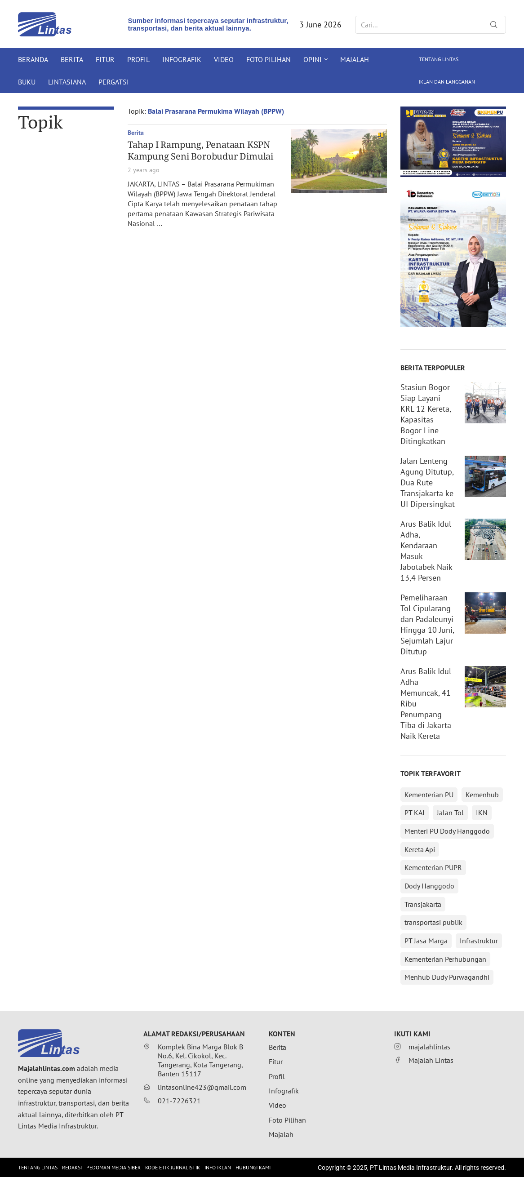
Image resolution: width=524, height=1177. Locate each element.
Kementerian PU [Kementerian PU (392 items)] (428, 794)
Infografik (181, 59)
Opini (312, 59)
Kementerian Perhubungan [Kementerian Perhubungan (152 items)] (445, 959)
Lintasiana (67, 81)
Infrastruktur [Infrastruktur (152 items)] (479, 940)
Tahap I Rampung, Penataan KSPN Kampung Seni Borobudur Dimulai (200, 150)
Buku (27, 81)
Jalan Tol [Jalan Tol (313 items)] (450, 812)
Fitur (105, 59)
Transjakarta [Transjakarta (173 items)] (422, 904)
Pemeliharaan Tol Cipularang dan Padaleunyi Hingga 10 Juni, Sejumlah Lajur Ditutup (427, 624)
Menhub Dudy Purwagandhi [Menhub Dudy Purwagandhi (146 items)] (446, 977)
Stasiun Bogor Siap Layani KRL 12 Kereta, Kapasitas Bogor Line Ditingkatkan (425, 414)
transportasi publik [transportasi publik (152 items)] (433, 922)
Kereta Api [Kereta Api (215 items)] (419, 849)
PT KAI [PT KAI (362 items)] (414, 812)
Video (224, 59)
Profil (138, 59)
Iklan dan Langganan (447, 81)
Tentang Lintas (438, 59)
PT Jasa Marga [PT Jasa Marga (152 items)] (426, 940)
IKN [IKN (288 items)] (482, 812)
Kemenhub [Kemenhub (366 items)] (482, 794)
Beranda (33, 59)
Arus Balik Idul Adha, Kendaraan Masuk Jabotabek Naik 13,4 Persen (426, 551)
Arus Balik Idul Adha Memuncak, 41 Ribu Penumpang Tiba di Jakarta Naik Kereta (425, 703)
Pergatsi (113, 81)
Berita (72, 59)
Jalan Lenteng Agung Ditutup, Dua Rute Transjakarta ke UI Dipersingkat (427, 482)
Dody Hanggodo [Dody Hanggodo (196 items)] (429, 885)
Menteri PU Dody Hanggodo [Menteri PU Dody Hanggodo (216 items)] (447, 830)
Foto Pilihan (268, 59)
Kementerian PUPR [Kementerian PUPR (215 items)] (433, 867)
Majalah (354, 59)
